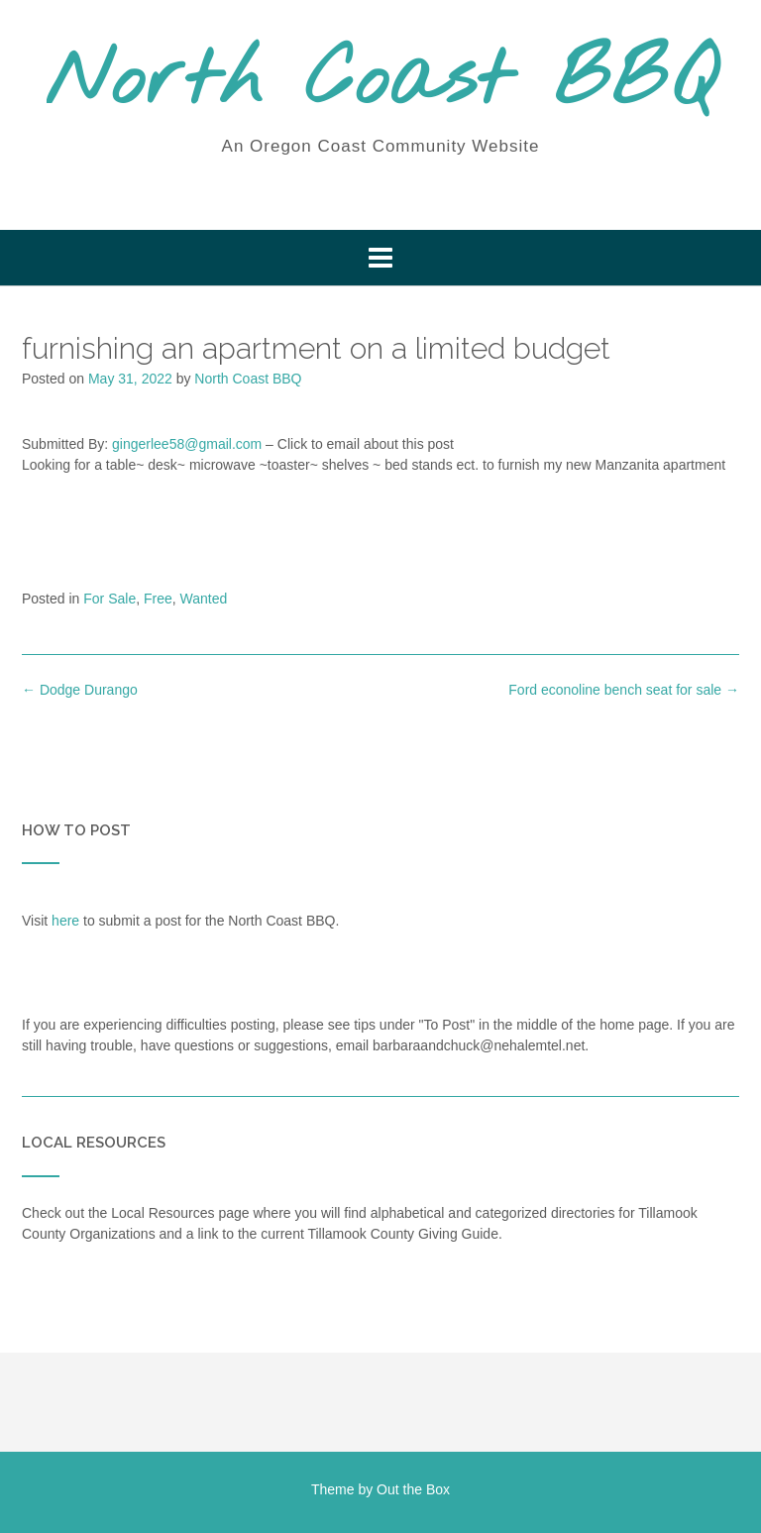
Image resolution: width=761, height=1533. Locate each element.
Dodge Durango (80, 690)
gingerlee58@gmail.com (187, 444)
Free (158, 598)
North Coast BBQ (381, 82)
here (65, 921)
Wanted (204, 598)
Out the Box (413, 1489)
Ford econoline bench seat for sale (623, 690)
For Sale (109, 598)
